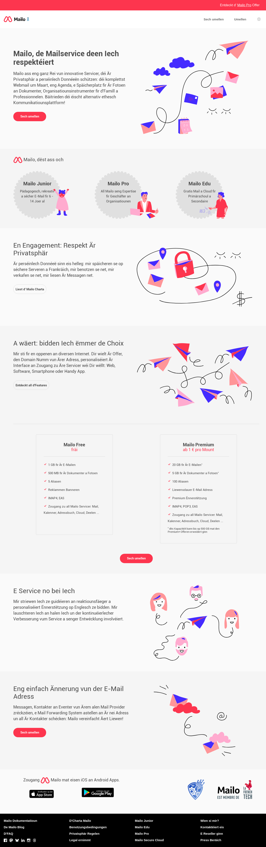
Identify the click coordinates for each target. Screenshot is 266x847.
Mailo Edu (142, 827)
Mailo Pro (142, 833)
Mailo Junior (144, 820)
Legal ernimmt (80, 840)
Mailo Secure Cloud (149, 840)
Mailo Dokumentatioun (20, 820)
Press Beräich (211, 840)
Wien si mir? (210, 820)
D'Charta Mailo (80, 820)
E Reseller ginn (212, 833)
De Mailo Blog (14, 827)
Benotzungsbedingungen (88, 827)
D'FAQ (8, 833)
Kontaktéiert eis (212, 827)
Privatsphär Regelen (84, 833)
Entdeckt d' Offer (240, 5)
